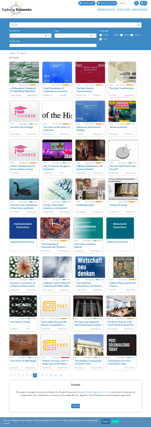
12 (61, 375)
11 (56, 375)
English (116, 35)
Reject (106, 421)
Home (12, 53)
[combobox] (53, 45)
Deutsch (106, 35)
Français (137, 35)
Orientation (106, 9)
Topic (56, 31)
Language (103, 31)
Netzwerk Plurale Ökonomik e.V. (91, 392)
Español (127, 35)
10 (51, 375)
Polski (105, 39)
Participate (139, 9)
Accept (115, 421)
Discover (123, 9)
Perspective (14, 31)
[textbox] (53, 45)
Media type (14, 41)
